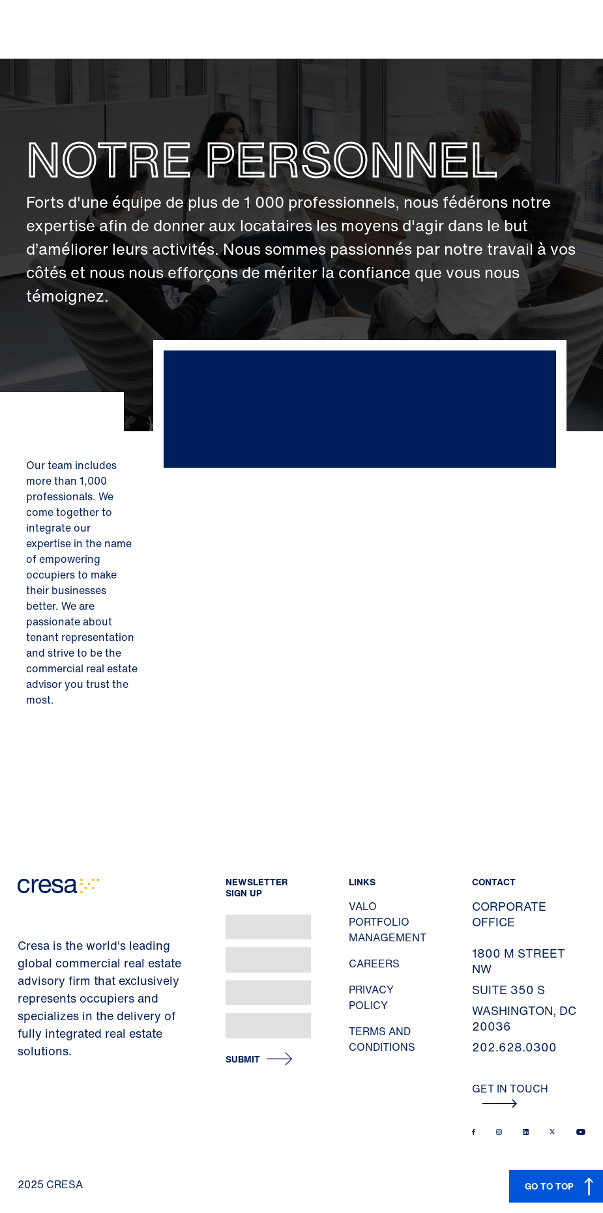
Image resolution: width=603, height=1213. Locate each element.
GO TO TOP (549, 1186)
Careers (374, 963)
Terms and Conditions (382, 1039)
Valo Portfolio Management (387, 921)
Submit (243, 1059)
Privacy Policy (371, 997)
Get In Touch (510, 1094)
